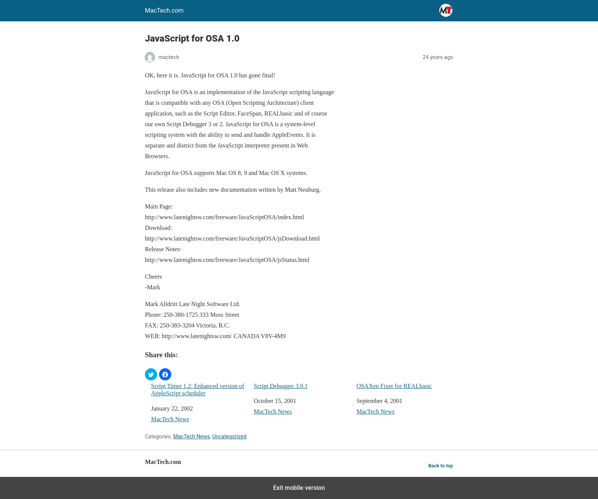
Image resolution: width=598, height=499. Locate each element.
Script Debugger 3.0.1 (280, 386)
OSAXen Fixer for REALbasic (394, 386)
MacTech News (170, 419)
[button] (151, 374)
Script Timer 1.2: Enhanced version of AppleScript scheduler (197, 389)
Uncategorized (229, 436)
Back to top (440, 466)
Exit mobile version (299, 487)
